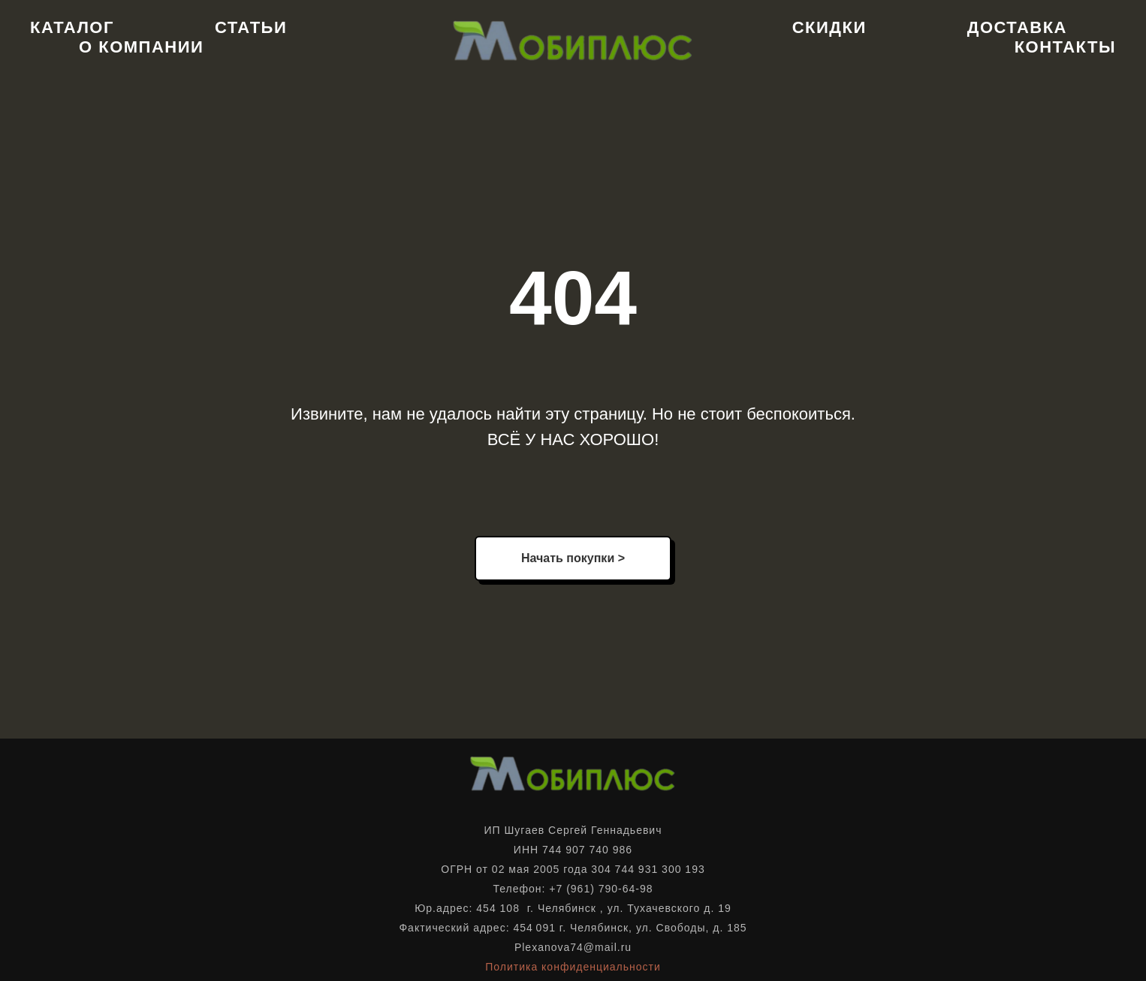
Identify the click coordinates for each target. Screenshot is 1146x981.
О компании (141, 47)
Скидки (829, 27)
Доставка (1017, 27)
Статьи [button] (251, 27)
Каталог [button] (72, 27)
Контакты (1065, 47)
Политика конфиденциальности (573, 967)
